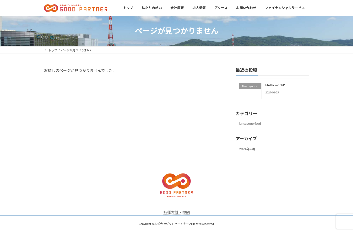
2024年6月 (247, 149)
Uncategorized (250, 123)
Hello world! (275, 85)
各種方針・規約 (176, 212)
